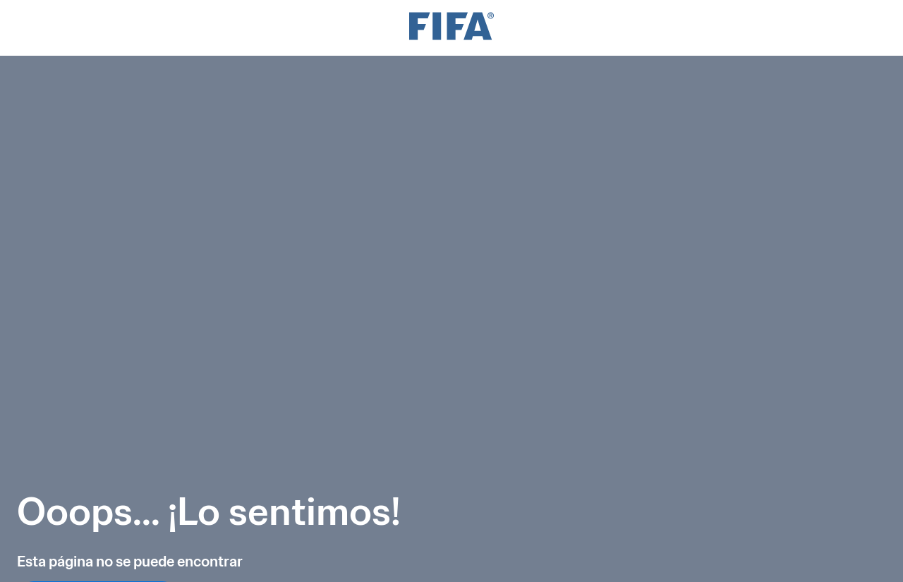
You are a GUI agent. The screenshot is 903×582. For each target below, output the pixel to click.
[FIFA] (451, 27)
